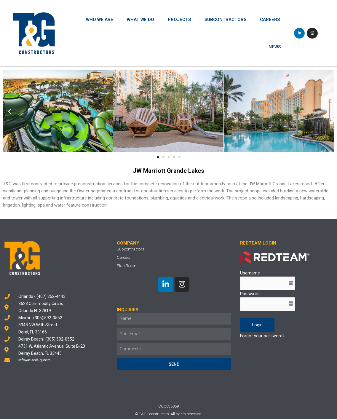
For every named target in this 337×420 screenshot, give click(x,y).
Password (250, 294)
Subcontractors (225, 19)
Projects (179, 19)
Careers (270, 19)
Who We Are (99, 19)
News (275, 46)
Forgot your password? (263, 337)
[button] (158, 157)
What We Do (140, 19)
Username (250, 273)
